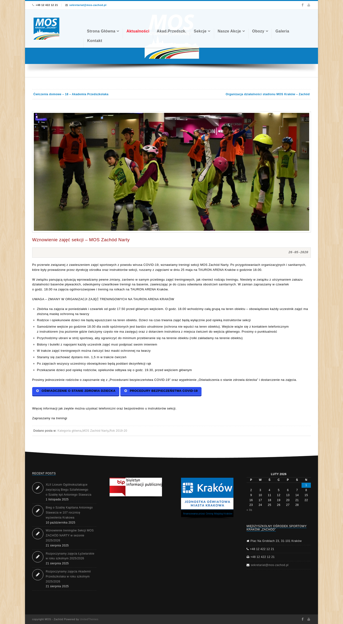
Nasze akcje (229, 31)
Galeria (282, 31)
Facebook (302, 5)
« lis (249, 510)
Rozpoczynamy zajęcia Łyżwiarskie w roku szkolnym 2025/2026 (70, 556)
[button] (136, 487)
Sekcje (200, 31)
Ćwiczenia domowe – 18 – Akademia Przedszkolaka (70, 94)
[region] (207, 498)
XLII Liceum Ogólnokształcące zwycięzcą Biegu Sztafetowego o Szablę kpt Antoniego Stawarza (68, 489)
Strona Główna (101, 31)
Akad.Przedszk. (171, 31)
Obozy (258, 31)
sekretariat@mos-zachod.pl (87, 5)
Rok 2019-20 (118, 430)
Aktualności (137, 31)
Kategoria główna (69, 430)
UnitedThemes (89, 619)
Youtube (309, 5)
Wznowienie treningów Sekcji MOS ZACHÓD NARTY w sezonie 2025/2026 (70, 535)
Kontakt (94, 41)
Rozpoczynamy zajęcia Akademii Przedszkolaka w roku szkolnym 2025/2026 (68, 576)
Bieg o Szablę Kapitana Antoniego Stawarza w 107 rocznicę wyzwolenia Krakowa (69, 512)
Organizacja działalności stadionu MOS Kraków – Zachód (268, 94)
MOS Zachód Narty (95, 430)
